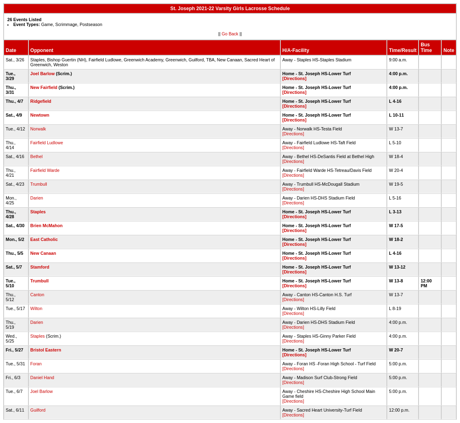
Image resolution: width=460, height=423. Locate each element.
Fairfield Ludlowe (46, 142)
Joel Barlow (42, 73)
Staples (38, 211)
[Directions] (294, 78)
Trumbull (38, 184)
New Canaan (43, 253)
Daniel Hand (42, 377)
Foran (36, 363)
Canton (37, 294)
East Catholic (44, 239)
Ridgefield (41, 101)
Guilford (38, 410)
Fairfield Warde (45, 170)
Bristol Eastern (45, 349)
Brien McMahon (46, 225)
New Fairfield (43, 87)
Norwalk (38, 128)
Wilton (36, 308)
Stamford (40, 267)
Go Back (230, 33)
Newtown (40, 115)
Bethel (36, 156)
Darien (36, 197)
